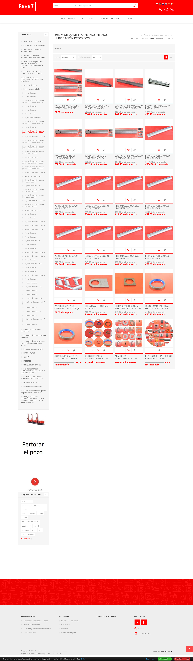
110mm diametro (31, 296)
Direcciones (65, 626)
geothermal (26, 528)
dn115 (40, 515)
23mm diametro (30, 112)
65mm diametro (30, 220)
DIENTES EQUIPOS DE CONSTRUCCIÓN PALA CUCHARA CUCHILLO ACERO (33, 372)
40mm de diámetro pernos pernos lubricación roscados (33, 169)
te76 (23, 536)
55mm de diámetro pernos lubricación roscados (33, 198)
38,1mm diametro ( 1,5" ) (33, 159)
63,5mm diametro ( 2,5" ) (33, 212)
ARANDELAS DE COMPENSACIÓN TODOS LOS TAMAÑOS (32, 81)
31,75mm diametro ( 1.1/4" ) (35, 138)
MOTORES (27, 363)
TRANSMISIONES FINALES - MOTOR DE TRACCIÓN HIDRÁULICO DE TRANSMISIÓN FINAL (32, 66)
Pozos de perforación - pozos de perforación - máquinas (33, 393)
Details (83, 659)
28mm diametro (30, 129)
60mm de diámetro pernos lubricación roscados (33, 207)
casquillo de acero (30, 87)
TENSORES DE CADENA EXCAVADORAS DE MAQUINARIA (33, 58)
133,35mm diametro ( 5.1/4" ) (33, 322)
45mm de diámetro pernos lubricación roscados (33, 183)
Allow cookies (164, 659)
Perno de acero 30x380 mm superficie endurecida (97, 260)
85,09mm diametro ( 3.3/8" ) (35, 258)
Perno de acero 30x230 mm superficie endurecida (97, 210)
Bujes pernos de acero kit (33, 351)
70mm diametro (30, 235)
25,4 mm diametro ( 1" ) (33, 119)
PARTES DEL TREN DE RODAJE (34, 47)
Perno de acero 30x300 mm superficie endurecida (66, 260)
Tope (146, 37)
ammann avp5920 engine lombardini (31, 509)
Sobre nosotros (30, 634)
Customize (150, 659)
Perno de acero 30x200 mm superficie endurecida (66, 210)
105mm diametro (31, 292)
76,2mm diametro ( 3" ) (33, 242)
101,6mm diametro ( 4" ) (33, 288)
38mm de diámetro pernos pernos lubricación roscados (33, 164)
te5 (40, 532)
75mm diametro (30, 239)
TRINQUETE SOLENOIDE (32, 366)
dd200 (32, 515)
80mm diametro (30, 250)
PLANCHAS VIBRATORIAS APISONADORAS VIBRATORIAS (32, 379)
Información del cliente (70, 622)
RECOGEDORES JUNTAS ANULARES (31, 332)
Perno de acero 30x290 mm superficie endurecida (157, 210)
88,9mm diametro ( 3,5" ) (33, 265)
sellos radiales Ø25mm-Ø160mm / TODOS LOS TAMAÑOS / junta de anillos (97, 361)
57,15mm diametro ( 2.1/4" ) (35, 202)
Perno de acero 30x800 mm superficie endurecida (157, 260)
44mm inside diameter (33, 178)
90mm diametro (30, 273)
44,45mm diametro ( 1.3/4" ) (35, 174)
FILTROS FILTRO (29, 355)
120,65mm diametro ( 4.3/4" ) (33, 305)
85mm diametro (30, 262)
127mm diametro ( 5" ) (33, 313)
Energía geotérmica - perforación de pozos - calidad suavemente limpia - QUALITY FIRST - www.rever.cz (32, 401)
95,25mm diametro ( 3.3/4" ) (35, 277)
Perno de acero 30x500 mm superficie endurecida (127, 260)
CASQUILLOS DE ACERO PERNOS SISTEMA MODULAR (31, 74)
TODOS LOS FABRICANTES (33, 43)
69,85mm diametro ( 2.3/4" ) (35, 227)
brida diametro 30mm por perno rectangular (128, 309)
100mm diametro (31, 285)
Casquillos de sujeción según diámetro (33, 338)
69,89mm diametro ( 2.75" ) (34, 231)
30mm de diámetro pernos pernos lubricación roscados (33, 134)
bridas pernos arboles (160, 37)
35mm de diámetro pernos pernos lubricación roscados (33, 149)
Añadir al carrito (68, 102)
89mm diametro (30, 269)
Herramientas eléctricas (32, 388)
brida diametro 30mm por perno (96, 309)
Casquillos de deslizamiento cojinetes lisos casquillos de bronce (33, 345)
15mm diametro (30, 95)
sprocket (25, 532)
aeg (29, 503)
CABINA (26, 359)
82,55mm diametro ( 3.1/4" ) (35, 254)
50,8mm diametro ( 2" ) (33, 187)
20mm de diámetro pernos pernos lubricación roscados (33, 103)
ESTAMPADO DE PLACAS (32, 384)
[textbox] (105, 6)
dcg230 (24, 515)
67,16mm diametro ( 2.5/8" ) (35, 223)
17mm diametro (30, 98)
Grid (166, 59)
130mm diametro (31, 317)
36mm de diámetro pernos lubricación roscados (33, 154)
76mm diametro (30, 246)
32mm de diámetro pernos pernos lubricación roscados (33, 143)
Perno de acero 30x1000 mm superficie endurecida (157, 160)
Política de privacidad (32, 626)
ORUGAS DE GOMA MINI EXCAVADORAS (31, 52)
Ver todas (25, 541)
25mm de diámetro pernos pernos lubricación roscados (33, 124)
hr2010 (36, 528)
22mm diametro (30, 108)
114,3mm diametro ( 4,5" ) (34, 300)
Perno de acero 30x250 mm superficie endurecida (127, 210)
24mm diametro (30, 116)
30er (23, 503)
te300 (34, 532)
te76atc (31, 536)
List (170, 59)
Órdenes (64, 630)
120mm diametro (31, 309)
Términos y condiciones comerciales (37, 630)
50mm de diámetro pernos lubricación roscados (33, 192)
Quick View (74, 102)
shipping (59, 655)
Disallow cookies (182, 659)
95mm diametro (30, 281)
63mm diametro (30, 216)
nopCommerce (166, 653)
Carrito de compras (170, 10)
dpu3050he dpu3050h (30, 523)
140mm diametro (31, 326)
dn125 (24, 519)
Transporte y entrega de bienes (36, 622)
